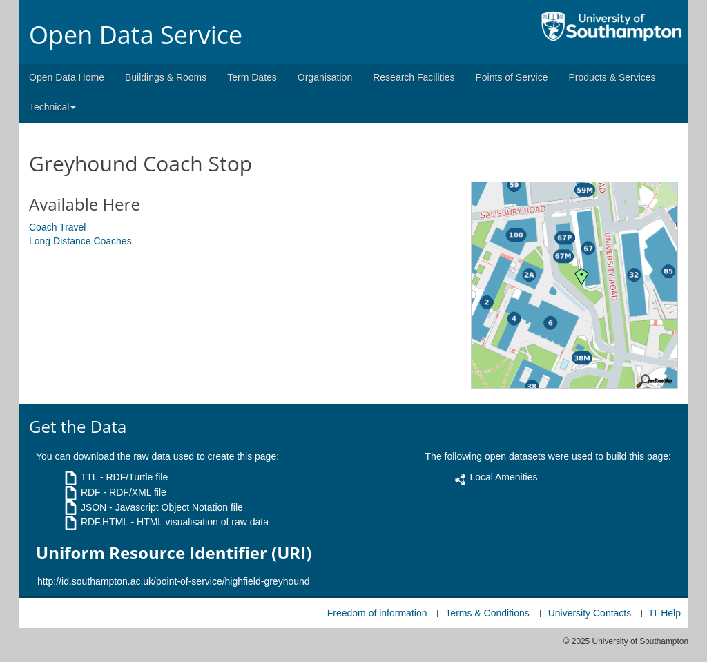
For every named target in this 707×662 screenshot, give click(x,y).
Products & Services (612, 77)
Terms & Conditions (487, 613)
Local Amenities (503, 477)
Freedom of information (377, 613)
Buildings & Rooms (165, 77)
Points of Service (511, 77)
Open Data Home (66, 77)
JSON (93, 507)
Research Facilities (413, 77)
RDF (91, 492)
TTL (89, 477)
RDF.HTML (104, 521)
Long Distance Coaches (80, 240)
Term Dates (252, 77)
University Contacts (590, 613)
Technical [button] (52, 107)
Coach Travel (57, 227)
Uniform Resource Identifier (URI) (173, 553)
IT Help (665, 613)
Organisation (325, 77)
